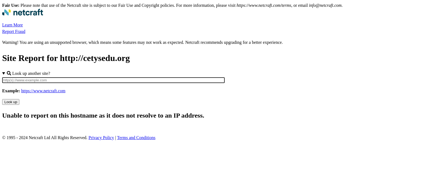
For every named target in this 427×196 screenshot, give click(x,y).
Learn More (12, 25)
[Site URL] (113, 80)
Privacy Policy (101, 137)
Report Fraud (13, 31)
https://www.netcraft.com (43, 90)
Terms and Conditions (136, 137)
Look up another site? (28, 73)
